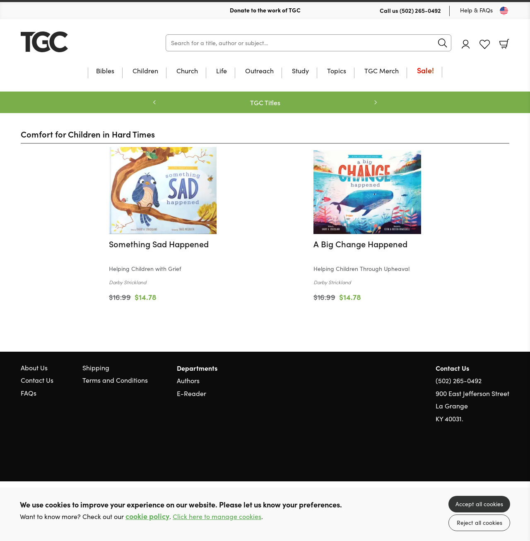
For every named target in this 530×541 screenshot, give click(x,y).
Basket (504, 44)
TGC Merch (381, 71)
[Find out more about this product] (163, 262)
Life (221, 71)
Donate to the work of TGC (265, 10)
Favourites (484, 44)
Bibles (105, 71)
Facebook (491, 458)
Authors (188, 380)
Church (187, 71)
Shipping (95, 367)
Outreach (259, 71)
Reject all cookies (479, 523)
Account (466, 44)
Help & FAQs (476, 10)
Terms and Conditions (115, 380)
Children (145, 71)
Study (300, 71)
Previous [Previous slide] (154, 102)
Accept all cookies (479, 504)
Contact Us (37, 380)
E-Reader (191, 393)
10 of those (72, 41)
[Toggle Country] (504, 10)
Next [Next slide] (375, 102)
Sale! (425, 71)
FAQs (28, 393)
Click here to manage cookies (217, 516)
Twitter (475, 458)
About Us (34, 367)
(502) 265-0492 (420, 10)
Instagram (505, 458)
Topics (336, 71)
